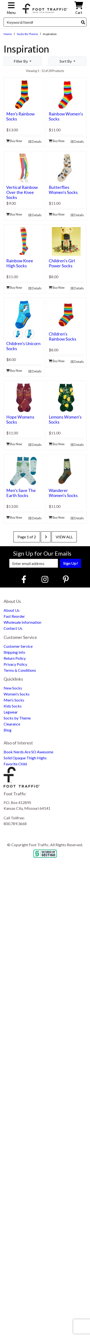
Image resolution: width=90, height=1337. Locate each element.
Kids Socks (13, 706)
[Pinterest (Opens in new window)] (66, 579)
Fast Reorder (14, 616)
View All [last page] (64, 536)
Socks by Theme (27, 34)
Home (8, 34)
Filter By (21, 61)
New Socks (13, 688)
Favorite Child (15, 763)
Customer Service (18, 646)
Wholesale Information (22, 622)
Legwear (11, 712)
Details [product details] (35, 142)
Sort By (66, 61)
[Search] (83, 22)
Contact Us (13, 628)
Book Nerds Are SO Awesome (28, 751)
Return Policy (15, 658)
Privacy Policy (15, 664)
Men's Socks (14, 700)
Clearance (12, 724)
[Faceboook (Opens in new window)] (24, 579)
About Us (11, 610)
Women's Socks (17, 694)
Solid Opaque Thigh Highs (25, 757)
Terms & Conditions (20, 670)
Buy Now (14, 141)
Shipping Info (14, 652)
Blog (8, 730)
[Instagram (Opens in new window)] (44, 579)
